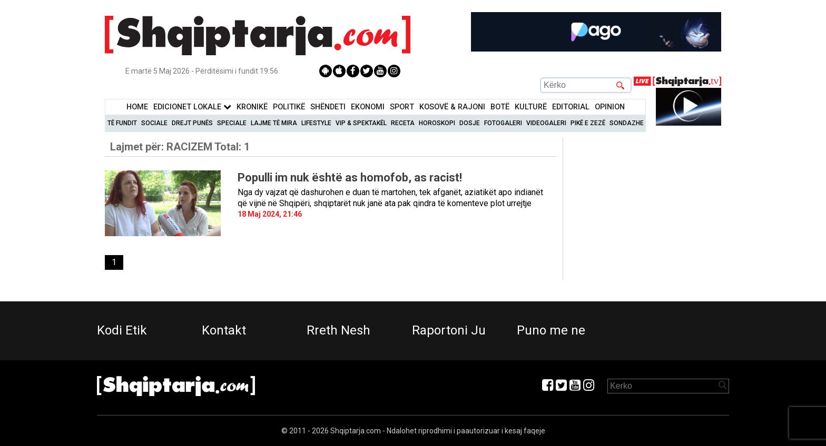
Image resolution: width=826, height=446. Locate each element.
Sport (402, 107)
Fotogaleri (503, 123)
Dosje (469, 123)
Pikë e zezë (588, 123)
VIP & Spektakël (361, 123)
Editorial (570, 107)
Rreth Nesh (338, 330)
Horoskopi (437, 123)
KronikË (252, 107)
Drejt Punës (192, 123)
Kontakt (224, 330)
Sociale (154, 123)
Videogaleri (546, 123)
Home (137, 107)
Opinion (610, 107)
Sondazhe (626, 123)
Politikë (289, 107)
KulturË (531, 107)
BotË (499, 107)
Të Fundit (122, 123)
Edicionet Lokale (192, 107)
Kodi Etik (122, 330)
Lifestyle (316, 123)
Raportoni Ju (449, 330)
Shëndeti (328, 107)
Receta (403, 123)
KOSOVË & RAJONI (452, 107)
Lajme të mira (274, 123)
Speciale (232, 123)
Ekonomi (368, 107)
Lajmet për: (180, 146)
